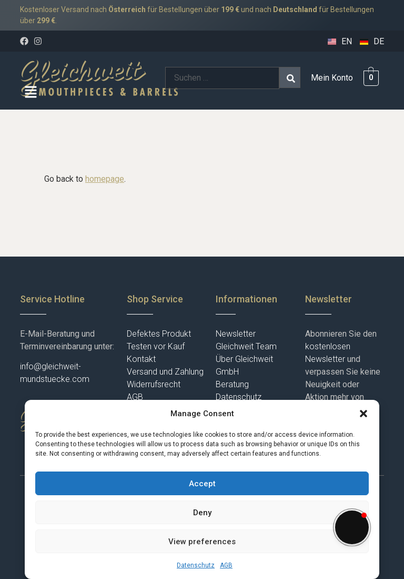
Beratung (232, 384)
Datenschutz (196, 565)
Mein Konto (332, 78)
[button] (363, 413)
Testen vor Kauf (156, 346)
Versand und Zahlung (165, 372)
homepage (104, 179)
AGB (226, 565)
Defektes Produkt (159, 334)
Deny (202, 512)
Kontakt (141, 359)
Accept (202, 483)
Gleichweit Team (246, 346)
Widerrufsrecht (153, 384)
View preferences (202, 541)
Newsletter (236, 334)
